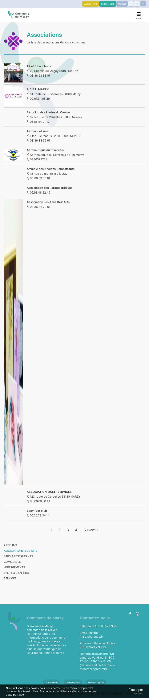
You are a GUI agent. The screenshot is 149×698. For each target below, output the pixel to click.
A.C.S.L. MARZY (38, 89)
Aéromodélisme (37, 131)
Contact (122, 4)
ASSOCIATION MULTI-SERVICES (49, 492)
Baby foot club (37, 510)
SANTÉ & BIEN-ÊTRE (17, 572)
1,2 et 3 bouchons (39, 66)
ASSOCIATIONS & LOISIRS (20, 550)
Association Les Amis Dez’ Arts (48, 202)
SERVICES (10, 578)
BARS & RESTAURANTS (18, 556)
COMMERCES (12, 561)
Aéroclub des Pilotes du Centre (48, 112)
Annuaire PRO (90, 4)
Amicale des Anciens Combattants (50, 169)
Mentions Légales (96, 682)
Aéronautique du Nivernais (45, 150)
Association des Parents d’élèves (49, 188)
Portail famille (107, 4)
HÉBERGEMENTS (14, 567)
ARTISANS (10, 545)
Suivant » (91, 530)
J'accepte (136, 690)
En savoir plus (138, 694)
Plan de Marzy (51, 682)
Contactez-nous (73, 682)
